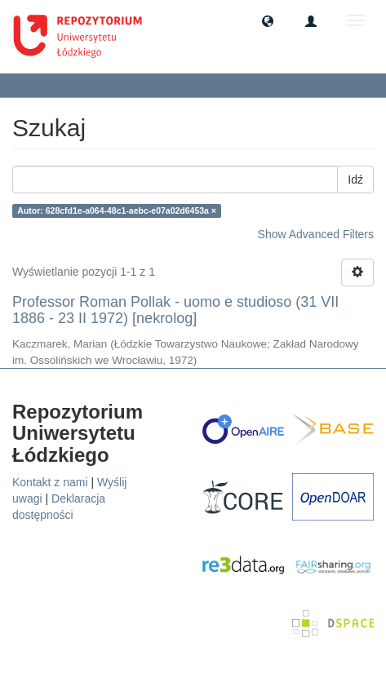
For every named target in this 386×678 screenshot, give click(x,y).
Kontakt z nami (50, 482)
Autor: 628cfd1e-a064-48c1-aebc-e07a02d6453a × (116, 210)
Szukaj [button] (44, 85)
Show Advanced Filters (316, 234)
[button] (267, 20)
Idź (355, 179)
